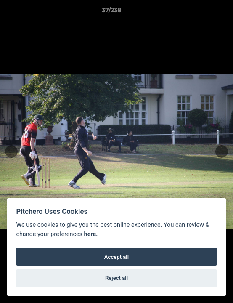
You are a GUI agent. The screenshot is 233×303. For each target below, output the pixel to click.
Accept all (116, 257)
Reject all (116, 278)
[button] (203, 12)
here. (91, 234)
